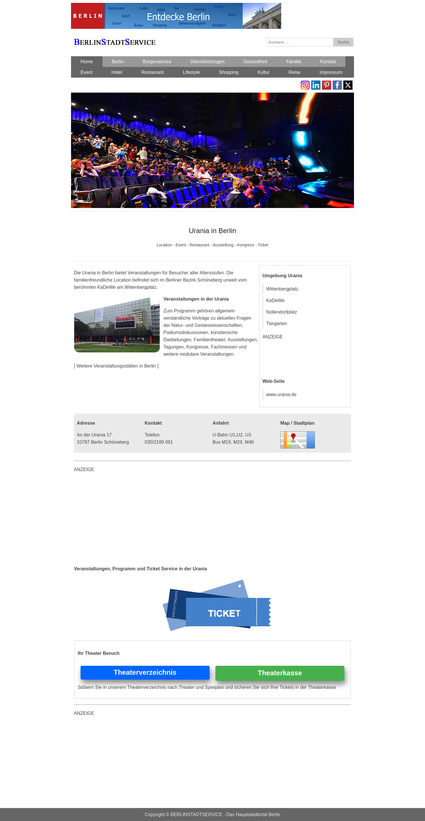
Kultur (264, 72)
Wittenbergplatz (282, 288)
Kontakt (328, 61)
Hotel (116, 72)
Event (86, 72)
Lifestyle (191, 72)
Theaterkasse (280, 673)
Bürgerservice (157, 61)
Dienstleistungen (207, 61)
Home (87, 61)
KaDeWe (275, 300)
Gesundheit (255, 61)
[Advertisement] (305, 358)
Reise (295, 72)
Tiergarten (276, 323)
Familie (293, 61)
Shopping (228, 72)
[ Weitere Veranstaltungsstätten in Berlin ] (116, 365)
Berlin (118, 61)
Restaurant (152, 72)
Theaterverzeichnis (145, 672)
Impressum (331, 72)
